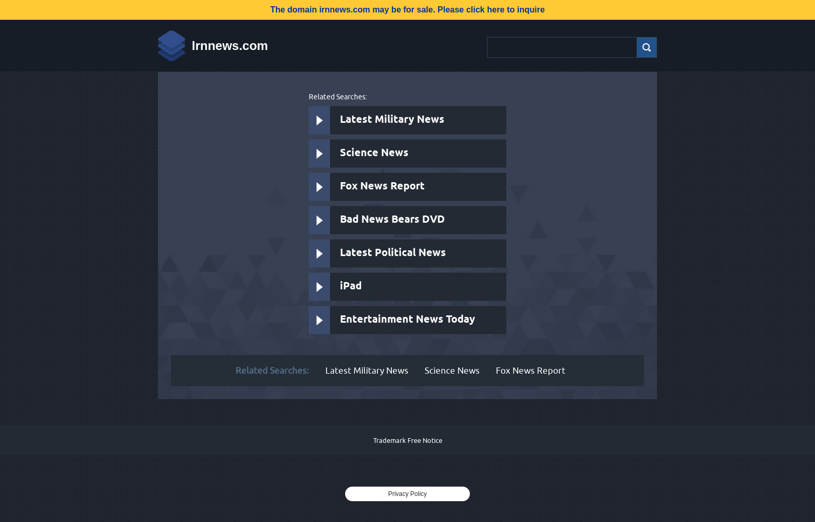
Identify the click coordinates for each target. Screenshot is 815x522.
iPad (351, 286)
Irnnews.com (230, 46)
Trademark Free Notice (407, 440)
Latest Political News (393, 253)
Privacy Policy (407, 494)
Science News (374, 153)
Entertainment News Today (407, 320)
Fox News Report (382, 187)
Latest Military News (392, 120)
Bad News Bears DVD (392, 220)
